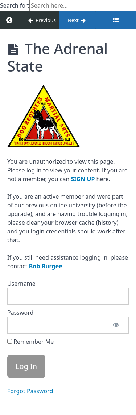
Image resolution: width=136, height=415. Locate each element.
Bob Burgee (45, 266)
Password (20, 313)
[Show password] (116, 325)
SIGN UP (83, 179)
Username (21, 284)
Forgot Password (30, 391)
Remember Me (30, 342)
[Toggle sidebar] (115, 20)
